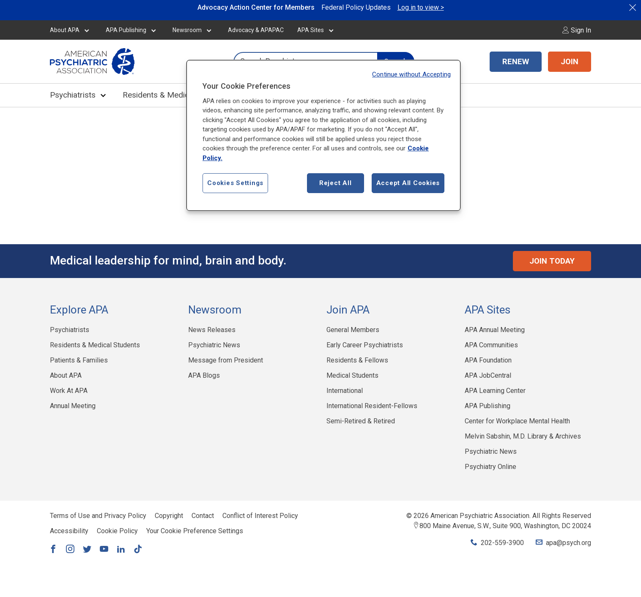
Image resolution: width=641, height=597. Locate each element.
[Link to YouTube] (104, 549)
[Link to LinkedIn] (120, 549)
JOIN (569, 61)
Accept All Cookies (408, 183)
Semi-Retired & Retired (360, 421)
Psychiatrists (73, 95)
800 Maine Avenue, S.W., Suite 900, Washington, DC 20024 (505, 526)
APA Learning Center (495, 391)
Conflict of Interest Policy (260, 516)
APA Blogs (204, 375)
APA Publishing (126, 30)
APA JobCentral (488, 375)
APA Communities (491, 345)
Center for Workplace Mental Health (517, 421)
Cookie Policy (117, 531)
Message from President (225, 360)
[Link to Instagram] (70, 549)
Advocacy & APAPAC (256, 30)
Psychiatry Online (490, 467)
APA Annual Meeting (495, 330)
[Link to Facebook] (53, 549)
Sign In (576, 30)
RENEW (515, 61)
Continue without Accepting (411, 74)
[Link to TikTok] (137, 549)
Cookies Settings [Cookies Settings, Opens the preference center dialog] (235, 183)
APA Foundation (488, 360)
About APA (64, 30)
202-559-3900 (502, 543)
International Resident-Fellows (371, 406)
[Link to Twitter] (87, 549)
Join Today (552, 261)
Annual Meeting (73, 406)
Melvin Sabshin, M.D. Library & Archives (523, 436)
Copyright (169, 516)
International (344, 391)
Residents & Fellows (357, 360)
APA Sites (310, 30)
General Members (352, 330)
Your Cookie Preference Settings (194, 531)
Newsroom (187, 30)
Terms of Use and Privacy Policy (98, 516)
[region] (323, 135)
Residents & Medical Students (175, 95)
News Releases (212, 330)
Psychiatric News (214, 345)
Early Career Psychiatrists (364, 345)
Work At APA (69, 391)
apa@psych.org (568, 543)
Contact (203, 516)
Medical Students (352, 375)
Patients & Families (79, 360)
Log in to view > (420, 7)
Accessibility (69, 531)
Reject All (335, 183)
